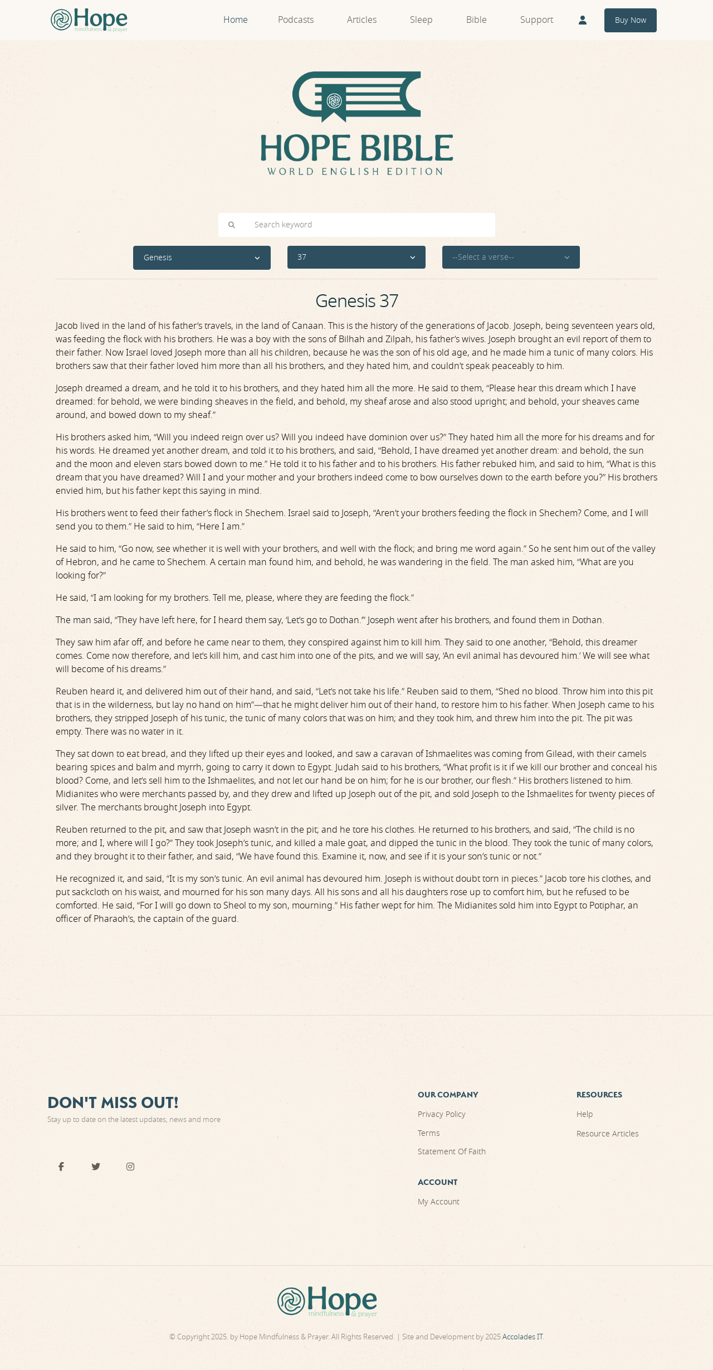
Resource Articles (608, 1134)
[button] (202, 258)
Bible (476, 20)
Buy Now (630, 20)
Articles (362, 20)
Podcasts (296, 20)
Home (235, 20)
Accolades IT (522, 1337)
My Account (439, 1202)
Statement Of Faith (452, 1152)
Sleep (421, 20)
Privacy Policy (442, 1114)
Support (536, 20)
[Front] (89, 20)
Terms (429, 1133)
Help (585, 1114)
